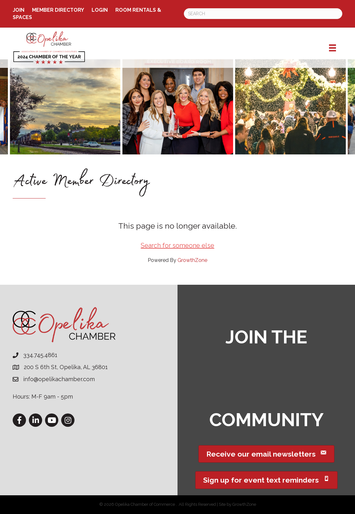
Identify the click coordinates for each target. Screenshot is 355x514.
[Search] (263, 13)
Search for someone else (177, 245)
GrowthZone (192, 260)
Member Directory (58, 10)
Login (100, 10)
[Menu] (332, 48)
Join (18, 10)
